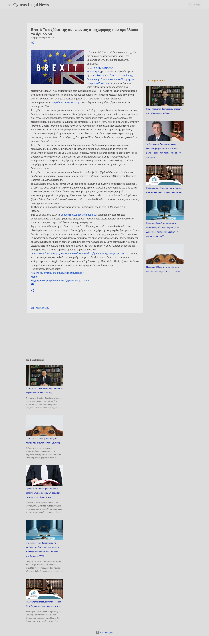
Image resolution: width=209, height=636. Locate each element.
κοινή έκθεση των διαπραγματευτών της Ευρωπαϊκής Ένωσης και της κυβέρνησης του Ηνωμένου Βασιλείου (111, 79)
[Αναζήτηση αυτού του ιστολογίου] (187, 4)
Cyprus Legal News (31, 4)
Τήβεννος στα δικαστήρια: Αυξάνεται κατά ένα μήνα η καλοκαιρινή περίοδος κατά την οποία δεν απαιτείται (43, 492)
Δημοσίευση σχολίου (40, 308)
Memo (34, 276)
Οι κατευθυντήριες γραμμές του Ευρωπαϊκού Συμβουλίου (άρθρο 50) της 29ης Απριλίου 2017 (80, 253)
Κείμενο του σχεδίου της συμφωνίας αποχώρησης (57, 273)
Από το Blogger (104, 632)
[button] (32, 43)
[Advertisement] (85, 336)
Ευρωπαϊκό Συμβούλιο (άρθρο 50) (79, 214)
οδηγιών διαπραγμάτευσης (66, 102)
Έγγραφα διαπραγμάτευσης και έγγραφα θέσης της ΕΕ (60, 280)
